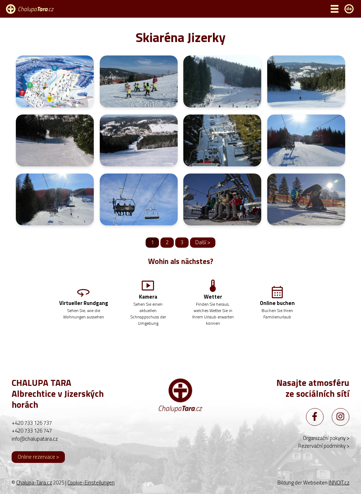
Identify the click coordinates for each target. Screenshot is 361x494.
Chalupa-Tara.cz (34, 482)
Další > (202, 242)
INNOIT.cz (339, 482)
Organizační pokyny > (326, 438)
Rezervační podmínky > (323, 446)
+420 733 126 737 (32, 423)
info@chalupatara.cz (35, 439)
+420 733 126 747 (32, 431)
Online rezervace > (38, 457)
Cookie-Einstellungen (91, 483)
